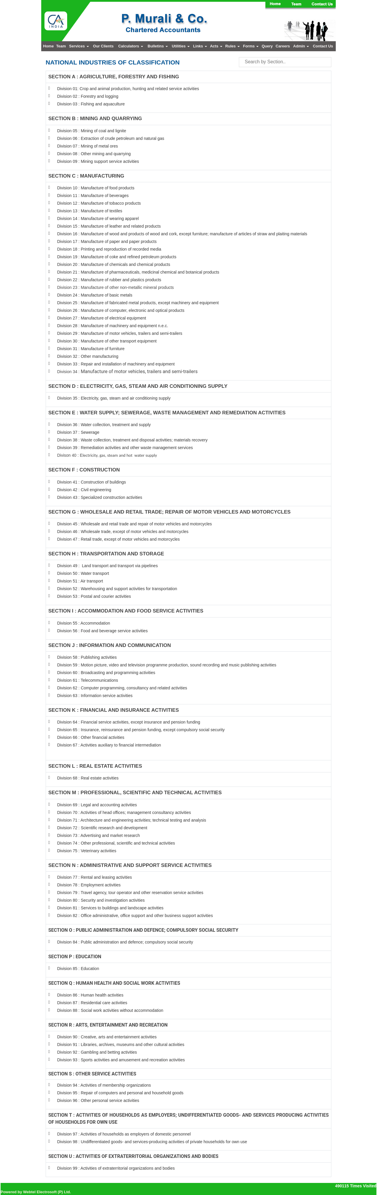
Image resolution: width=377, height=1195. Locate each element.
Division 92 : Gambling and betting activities (97, 1052)
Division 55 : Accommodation (84, 623)
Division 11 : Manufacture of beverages (93, 195)
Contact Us (323, 46)
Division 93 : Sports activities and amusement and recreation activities (121, 1059)
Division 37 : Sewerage (78, 432)
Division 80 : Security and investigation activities (101, 900)
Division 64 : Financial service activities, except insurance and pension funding (128, 722)
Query (267, 46)
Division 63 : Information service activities (95, 695)
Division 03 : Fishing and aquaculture (91, 104)
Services (79, 46)
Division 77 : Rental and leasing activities (94, 877)
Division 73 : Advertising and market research (98, 835)
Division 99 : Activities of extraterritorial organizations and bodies (116, 1168)
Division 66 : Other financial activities (90, 737)
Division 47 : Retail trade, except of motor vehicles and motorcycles (118, 539)
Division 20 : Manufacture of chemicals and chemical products (113, 264)
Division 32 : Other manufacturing (87, 356)
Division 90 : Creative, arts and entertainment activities (107, 1037)
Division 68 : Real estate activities (88, 778)
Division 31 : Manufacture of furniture (91, 348)
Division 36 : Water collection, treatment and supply (104, 424)
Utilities (181, 46)
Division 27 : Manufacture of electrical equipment (101, 318)
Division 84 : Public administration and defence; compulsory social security (125, 942)
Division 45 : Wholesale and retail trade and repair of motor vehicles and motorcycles (135, 524)
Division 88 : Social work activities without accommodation (110, 1010)
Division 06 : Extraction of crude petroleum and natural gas (110, 138)
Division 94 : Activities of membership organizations (104, 1085)
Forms (251, 46)
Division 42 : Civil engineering (84, 489)
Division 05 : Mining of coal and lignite (91, 130)
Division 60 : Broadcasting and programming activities (106, 672)
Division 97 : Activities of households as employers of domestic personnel (124, 1134)
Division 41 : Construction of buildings (91, 482)
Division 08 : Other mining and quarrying (94, 153)
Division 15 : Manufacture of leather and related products (109, 226)
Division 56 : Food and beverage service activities (102, 630)
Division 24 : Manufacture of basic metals (94, 295)
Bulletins (158, 46)
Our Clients (103, 46)
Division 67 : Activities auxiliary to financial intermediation (109, 745)
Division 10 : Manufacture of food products (95, 188)
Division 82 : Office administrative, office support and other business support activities (135, 915)
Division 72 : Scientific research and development (102, 827)
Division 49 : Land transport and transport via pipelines (107, 565)
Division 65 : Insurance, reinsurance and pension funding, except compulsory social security (141, 729)
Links (200, 46)
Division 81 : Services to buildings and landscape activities (110, 908)
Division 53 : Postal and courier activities (94, 596)
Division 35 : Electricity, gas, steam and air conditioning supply (114, 398)
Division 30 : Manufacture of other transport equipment (107, 341)
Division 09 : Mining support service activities (98, 161)
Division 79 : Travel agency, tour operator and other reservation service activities (130, 892)
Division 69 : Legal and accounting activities (97, 804)
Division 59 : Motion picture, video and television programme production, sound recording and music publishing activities (166, 665)
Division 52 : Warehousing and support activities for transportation (117, 588)
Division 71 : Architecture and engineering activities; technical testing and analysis (131, 820)
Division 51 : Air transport (80, 581)
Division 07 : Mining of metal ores (87, 146)
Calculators (130, 46)
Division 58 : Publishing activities (87, 657)
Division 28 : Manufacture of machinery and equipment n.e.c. (112, 325)
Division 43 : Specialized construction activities (99, 497)
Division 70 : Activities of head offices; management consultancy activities (124, 812)
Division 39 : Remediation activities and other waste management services (125, 447)
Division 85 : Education (78, 968)
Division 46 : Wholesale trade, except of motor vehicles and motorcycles (122, 531)
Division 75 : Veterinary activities (86, 850)
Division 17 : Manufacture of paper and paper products (107, 241)
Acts (216, 46)
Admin (301, 46)
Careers (283, 46)
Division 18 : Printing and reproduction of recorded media (109, 249)
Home (48, 46)
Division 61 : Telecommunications (87, 680)
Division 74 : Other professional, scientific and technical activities (116, 843)
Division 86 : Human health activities (90, 995)
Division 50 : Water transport (83, 573)
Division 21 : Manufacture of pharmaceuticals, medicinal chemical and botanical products (138, 272)
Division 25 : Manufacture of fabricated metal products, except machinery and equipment (138, 302)
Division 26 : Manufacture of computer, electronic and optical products (120, 310)
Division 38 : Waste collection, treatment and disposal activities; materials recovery (132, 440)
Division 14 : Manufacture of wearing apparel (98, 218)
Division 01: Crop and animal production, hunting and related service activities (128, 88)
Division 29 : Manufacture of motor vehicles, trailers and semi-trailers (119, 333)
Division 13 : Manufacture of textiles (89, 210)
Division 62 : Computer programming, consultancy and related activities (122, 688)
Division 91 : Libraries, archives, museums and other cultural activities (120, 1044)
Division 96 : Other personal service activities (98, 1100)
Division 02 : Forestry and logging (87, 96)
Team (61, 46)
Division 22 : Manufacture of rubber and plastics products (109, 279)
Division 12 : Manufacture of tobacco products (99, 203)
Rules (232, 46)
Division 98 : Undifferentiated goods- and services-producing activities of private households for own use (152, 1141)
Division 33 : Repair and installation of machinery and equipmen (115, 364)
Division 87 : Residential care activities (92, 1002)
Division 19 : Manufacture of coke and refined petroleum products (116, 256)
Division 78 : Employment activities (89, 885)
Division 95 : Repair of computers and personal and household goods (120, 1092)
